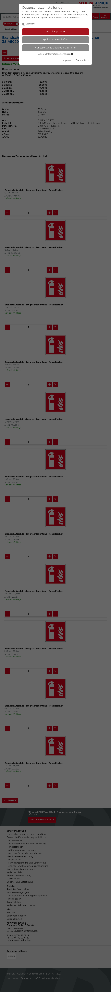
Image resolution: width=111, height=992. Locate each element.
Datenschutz (82, 60)
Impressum (68, 60)
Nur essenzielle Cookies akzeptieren (55, 47)
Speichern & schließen (56, 39)
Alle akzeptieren (55, 31)
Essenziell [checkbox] (31, 23)
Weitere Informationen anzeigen (55, 54)
